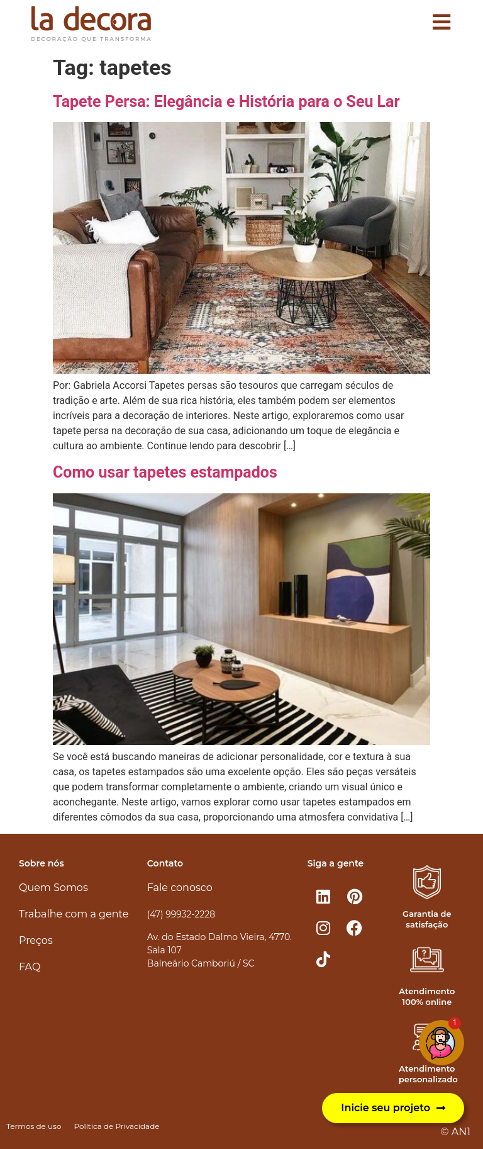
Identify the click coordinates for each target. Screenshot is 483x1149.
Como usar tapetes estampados (165, 472)
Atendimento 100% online (427, 996)
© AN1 (455, 1132)
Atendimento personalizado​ (428, 1073)
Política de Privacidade (116, 1126)
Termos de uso (33, 1126)
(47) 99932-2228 (181, 914)
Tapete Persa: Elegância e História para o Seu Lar (226, 101)
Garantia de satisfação (426, 919)
